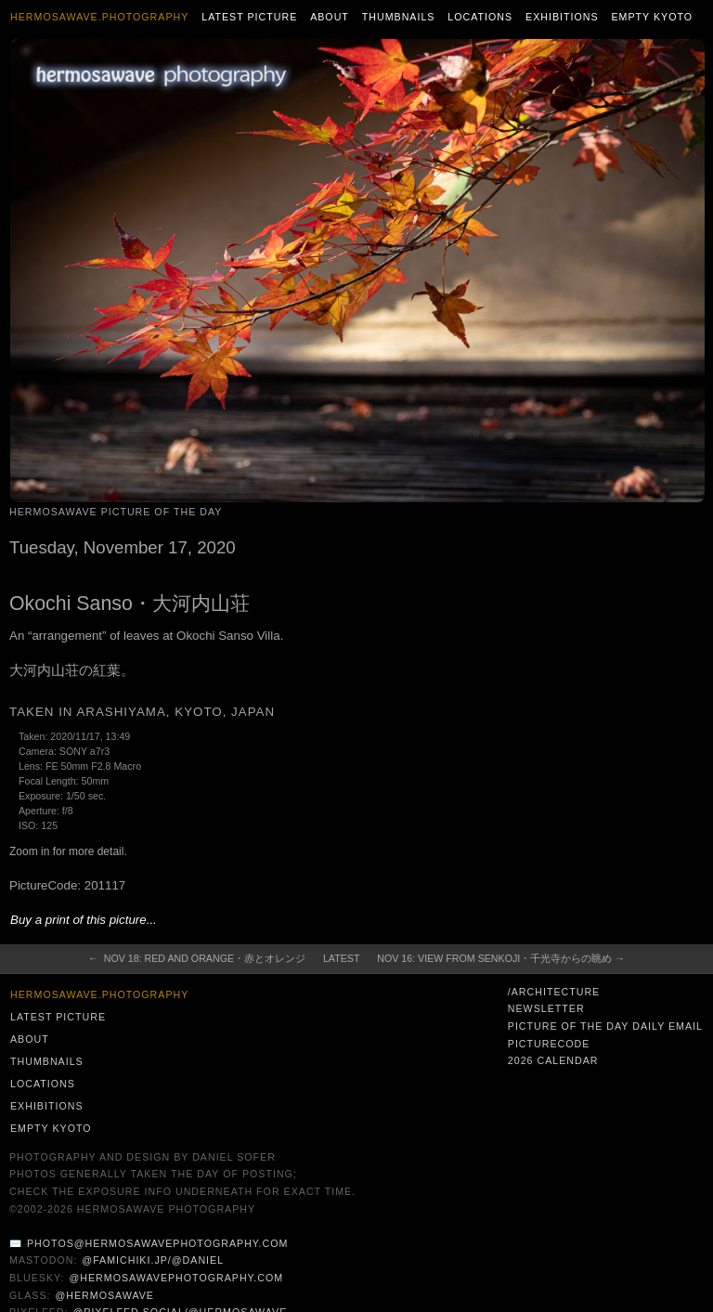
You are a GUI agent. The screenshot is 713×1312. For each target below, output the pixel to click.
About (329, 16)
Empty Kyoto (652, 16)
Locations (479, 16)
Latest (341, 958)
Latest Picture (249, 16)
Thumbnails (398, 16)
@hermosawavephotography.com (177, 1277)
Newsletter (546, 1008)
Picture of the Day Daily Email (605, 1026)
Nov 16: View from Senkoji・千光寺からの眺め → (501, 958)
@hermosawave (104, 1295)
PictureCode (549, 1043)
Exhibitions (562, 16)
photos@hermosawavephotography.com (157, 1243)
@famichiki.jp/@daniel (153, 1260)
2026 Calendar (553, 1060)
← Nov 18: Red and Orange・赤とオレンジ (196, 958)
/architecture (554, 991)
